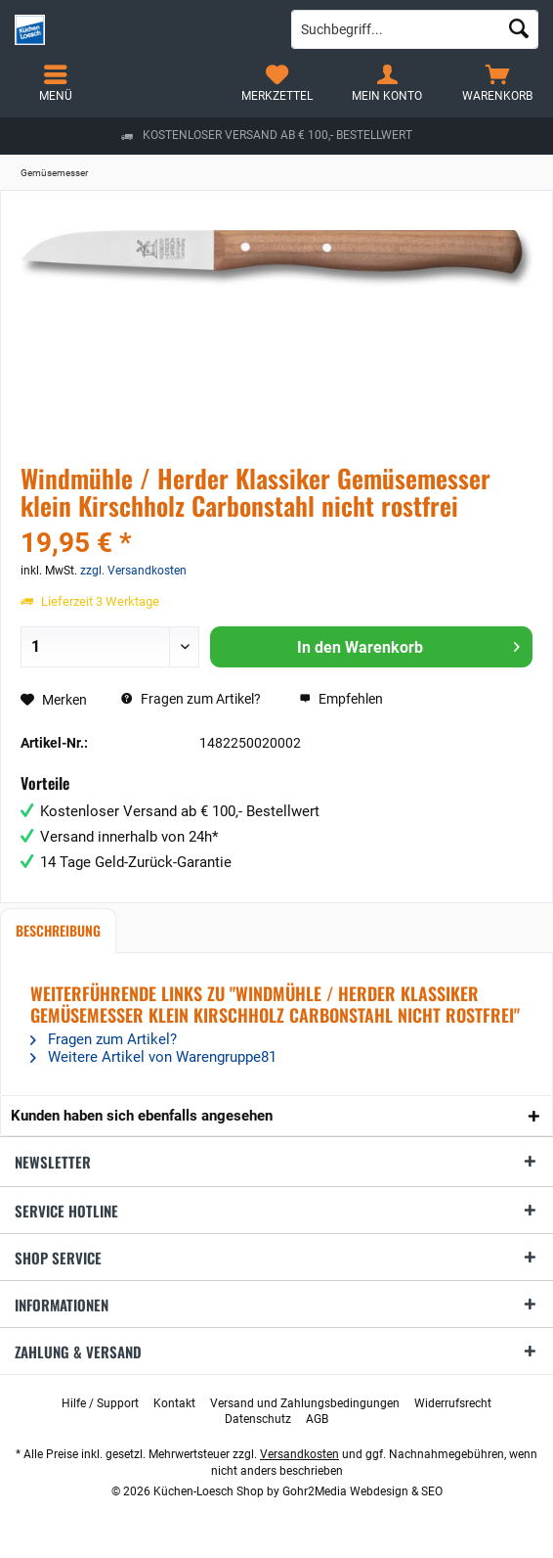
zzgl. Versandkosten (133, 570)
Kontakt (174, 1403)
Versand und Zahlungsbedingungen (305, 1403)
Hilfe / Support (100, 1403)
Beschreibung (58, 930)
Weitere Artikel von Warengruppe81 (153, 1057)
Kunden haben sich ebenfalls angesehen (142, 1115)
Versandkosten (299, 1454)
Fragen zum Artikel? (191, 699)
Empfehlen (341, 699)
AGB (317, 1419)
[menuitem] (498, 83)
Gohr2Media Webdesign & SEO (362, 1491)
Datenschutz (258, 1419)
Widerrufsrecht (452, 1403)
